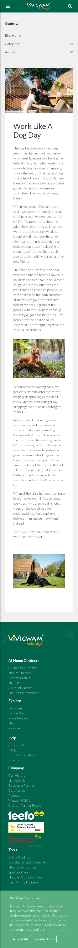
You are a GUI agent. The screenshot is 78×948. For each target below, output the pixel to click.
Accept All (20, 939)
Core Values (16, 790)
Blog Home (13, 35)
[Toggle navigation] (7, 6)
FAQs (12, 750)
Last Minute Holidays (23, 882)
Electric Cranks (19, 678)
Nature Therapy (19, 673)
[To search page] (70, 6)
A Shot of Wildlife (20, 688)
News (12, 723)
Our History (16, 775)
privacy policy (56, 925)
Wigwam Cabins (19, 800)
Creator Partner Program (26, 805)
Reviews (14, 728)
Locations (15, 708)
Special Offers (18, 872)
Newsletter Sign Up (22, 867)
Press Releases (19, 718)
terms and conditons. (30, 929)
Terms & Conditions (22, 755)
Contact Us (16, 745)
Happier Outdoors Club (25, 877)
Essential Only (44, 939)
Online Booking (19, 857)
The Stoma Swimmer (23, 693)
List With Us (16, 780)
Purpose (14, 795)
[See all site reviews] (26, 828)
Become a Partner (21, 785)
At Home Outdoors (22, 668)
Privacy (13, 760)
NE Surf (14, 683)
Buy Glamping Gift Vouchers (28, 862)
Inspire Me (16, 713)
